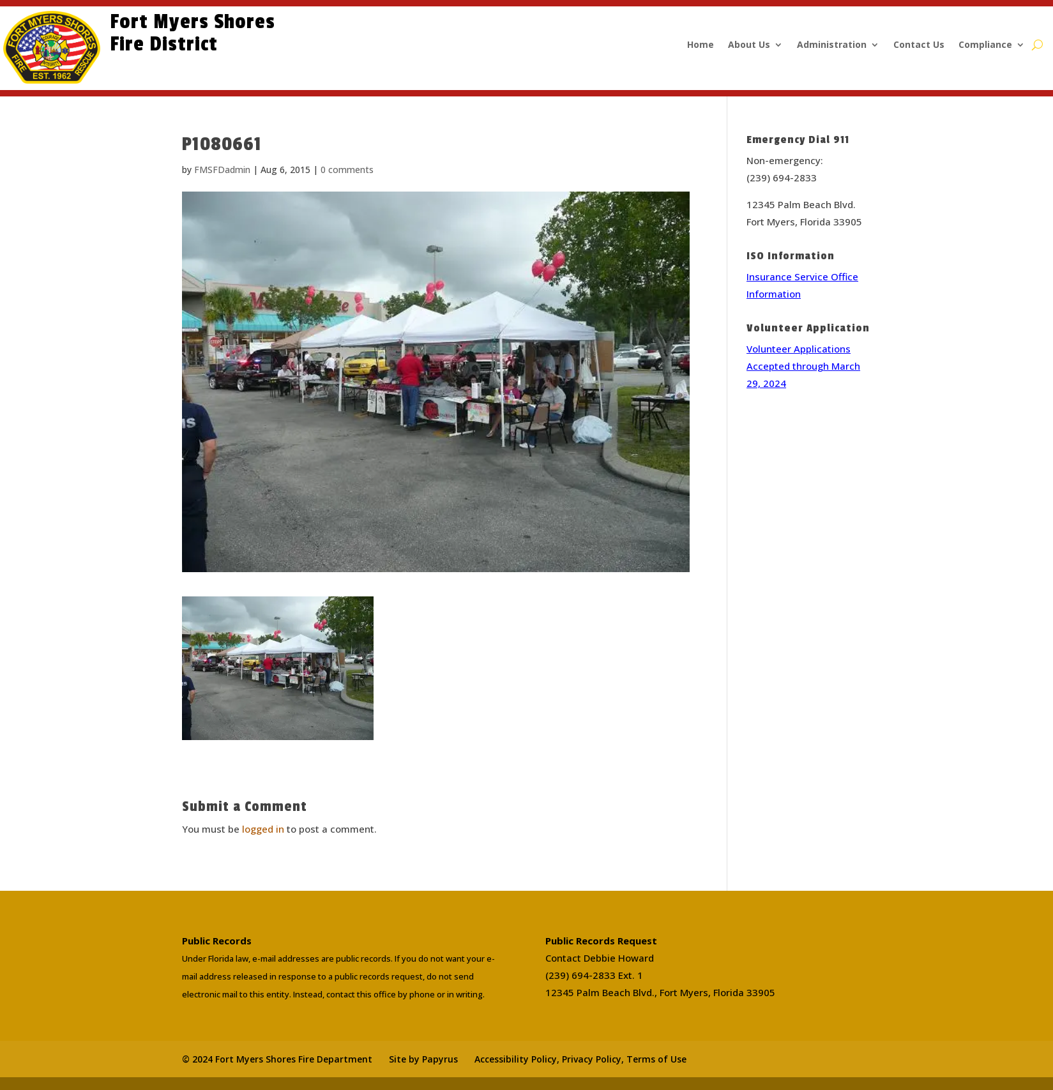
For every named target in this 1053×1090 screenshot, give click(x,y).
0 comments (347, 169)
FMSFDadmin (222, 169)
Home (700, 45)
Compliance (985, 45)
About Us (749, 45)
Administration (832, 45)
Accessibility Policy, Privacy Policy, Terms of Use (580, 1059)
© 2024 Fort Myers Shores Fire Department (277, 1059)
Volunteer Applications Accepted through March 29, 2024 (803, 366)
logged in (263, 828)
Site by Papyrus (423, 1059)
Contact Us (918, 45)
